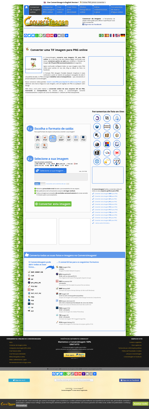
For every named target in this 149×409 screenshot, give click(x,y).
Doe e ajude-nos (136, 345)
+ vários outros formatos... (102, 223)
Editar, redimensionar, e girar (101, 9)
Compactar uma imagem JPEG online (49, 9)
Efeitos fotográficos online (85, 9)
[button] (37, 138)
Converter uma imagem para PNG (106, 193)
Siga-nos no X (19, 380)
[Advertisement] (106, 71)
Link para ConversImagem (133, 354)
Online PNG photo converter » (93, 2)
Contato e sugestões (135, 342)
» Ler (67, 184)
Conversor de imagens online (35, 9)
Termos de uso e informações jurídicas (129, 348)
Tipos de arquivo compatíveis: (43, 162)
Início (11, 342)
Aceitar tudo (140, 403)
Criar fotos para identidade (71, 9)
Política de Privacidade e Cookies (131, 351)
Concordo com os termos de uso (57, 184)
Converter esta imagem (54, 204)
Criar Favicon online (60, 9)
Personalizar (21, 405)
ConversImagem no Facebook (132, 357)
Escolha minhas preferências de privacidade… (73, 380)
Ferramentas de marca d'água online (117, 9)
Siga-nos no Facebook (92, 24)
